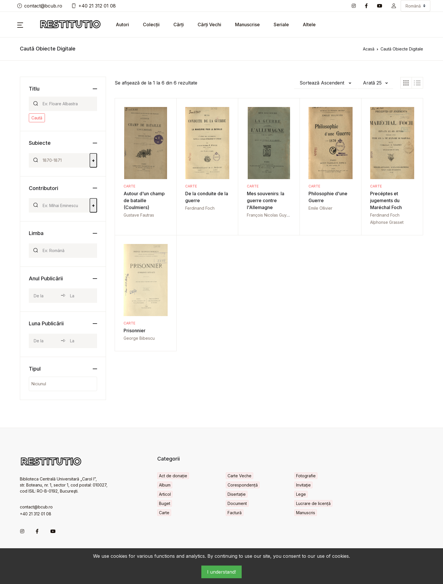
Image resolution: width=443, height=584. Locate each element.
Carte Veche (239, 475)
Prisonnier (134, 330)
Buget (164, 503)
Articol (165, 494)
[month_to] (81, 341)
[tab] (406, 82)
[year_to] (81, 295)
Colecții (151, 24)
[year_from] (45, 295)
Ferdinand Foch (200, 208)
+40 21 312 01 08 (93, 6)
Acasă (368, 48)
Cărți (178, 24)
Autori (122, 24)
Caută (36, 117)
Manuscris (305, 512)
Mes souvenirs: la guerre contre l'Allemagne (265, 200)
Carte (129, 186)
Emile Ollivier (320, 208)
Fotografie (306, 475)
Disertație (237, 494)
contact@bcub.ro (39, 6)
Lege (301, 494)
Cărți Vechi (209, 24)
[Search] (67, 104)
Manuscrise (247, 24)
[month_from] (45, 341)
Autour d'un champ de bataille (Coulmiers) (144, 200)
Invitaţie (303, 484)
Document (237, 503)
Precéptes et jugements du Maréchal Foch (386, 200)
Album (165, 484)
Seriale (281, 24)
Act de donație (173, 475)
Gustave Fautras (139, 215)
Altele (309, 24)
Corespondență (243, 484)
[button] (394, 6)
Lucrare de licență (313, 503)
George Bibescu (139, 338)
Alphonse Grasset (387, 222)
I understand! (221, 572)
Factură (235, 512)
